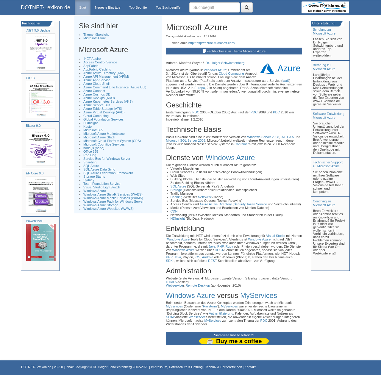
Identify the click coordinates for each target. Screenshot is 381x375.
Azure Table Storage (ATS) (102, 108)
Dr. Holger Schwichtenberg (225, 63)
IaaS (285, 80)
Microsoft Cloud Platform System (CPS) (112, 141)
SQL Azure (91, 166)
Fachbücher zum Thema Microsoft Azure (236, 51)
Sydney (88, 180)
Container (242, 144)
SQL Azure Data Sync (99, 169)
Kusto (87, 126)
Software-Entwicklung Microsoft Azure (328, 115)
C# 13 (30, 78)
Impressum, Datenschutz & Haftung (177, 367)
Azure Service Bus (96, 105)
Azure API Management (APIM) (106, 76)
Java (212, 246)
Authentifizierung (221, 313)
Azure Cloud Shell (96, 83)
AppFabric (90, 66)
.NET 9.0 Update (38, 30)
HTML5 (171, 282)
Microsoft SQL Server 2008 (185, 140)
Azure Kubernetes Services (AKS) (108, 101)
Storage (176, 190)
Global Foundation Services (103, 119)
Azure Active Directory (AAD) (104, 73)
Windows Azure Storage (100, 205)
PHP (220, 246)
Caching (176, 197)
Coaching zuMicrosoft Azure (324, 203)
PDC (195, 112)
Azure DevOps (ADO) (99, 98)
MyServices (258, 295)
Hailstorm (210, 306)
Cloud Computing (96, 116)
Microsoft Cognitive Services (104, 144)
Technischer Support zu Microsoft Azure (328, 164)
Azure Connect (94, 91)
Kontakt (249, 367)
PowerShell (34, 221)
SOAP (170, 317)
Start (82, 7)
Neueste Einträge (107, 7)
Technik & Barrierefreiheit (223, 367)
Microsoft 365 (93, 130)
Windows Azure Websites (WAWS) (108, 208)
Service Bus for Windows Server (106, 158)
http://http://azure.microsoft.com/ (211, 43)
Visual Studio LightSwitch (101, 187)
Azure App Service (96, 80)
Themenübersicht (96, 34)
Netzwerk (205, 197)
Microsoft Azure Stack (99, 137)
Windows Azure (94, 191)
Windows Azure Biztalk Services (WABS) (113, 194)
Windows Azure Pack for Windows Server (113, 201)
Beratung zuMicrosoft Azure (324, 67)
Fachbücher (30, 23)
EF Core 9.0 (34, 173)
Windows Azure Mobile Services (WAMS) (113, 198)
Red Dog (89, 155)
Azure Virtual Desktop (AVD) (103, 112)
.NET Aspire (92, 58)
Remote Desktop (197, 285)
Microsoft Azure (94, 38)
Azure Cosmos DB (96, 94)
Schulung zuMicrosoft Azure (324, 31)
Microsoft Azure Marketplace (104, 133)
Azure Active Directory (215, 204)
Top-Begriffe (138, 7)
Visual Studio (275, 236)
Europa (199, 88)
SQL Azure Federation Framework (108, 173)
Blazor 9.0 (33, 125)
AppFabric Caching (97, 69)
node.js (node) (93, 148)
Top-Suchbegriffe (168, 7)
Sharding (89, 162)
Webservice (174, 285)
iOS (197, 257)
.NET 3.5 (287, 137)
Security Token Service (250, 204)
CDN (174, 211)
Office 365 (90, 151)
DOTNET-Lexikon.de (45, 7)
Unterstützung (323, 23)
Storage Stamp (94, 176)
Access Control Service (100, 62)
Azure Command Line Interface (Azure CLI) (114, 87)
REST (219, 250)
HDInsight (90, 123)
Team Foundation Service (102, 183)
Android (207, 257)
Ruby (229, 246)
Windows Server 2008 (263, 137)
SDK (169, 260)
